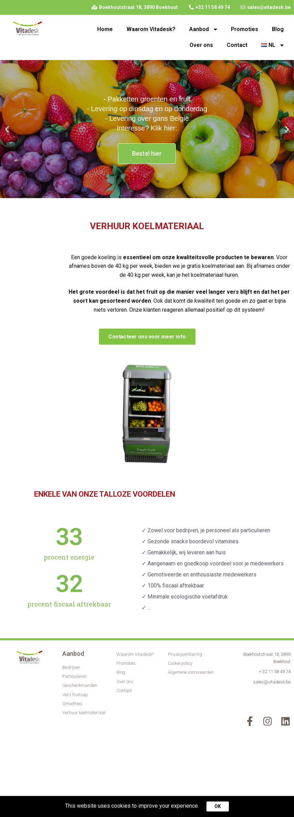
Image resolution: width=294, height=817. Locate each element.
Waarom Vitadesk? (150, 29)
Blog (278, 29)
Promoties (244, 29)
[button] (141, 193)
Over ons (201, 45)
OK (217, 806)
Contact (237, 45)
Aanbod (203, 29)
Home (105, 29)
